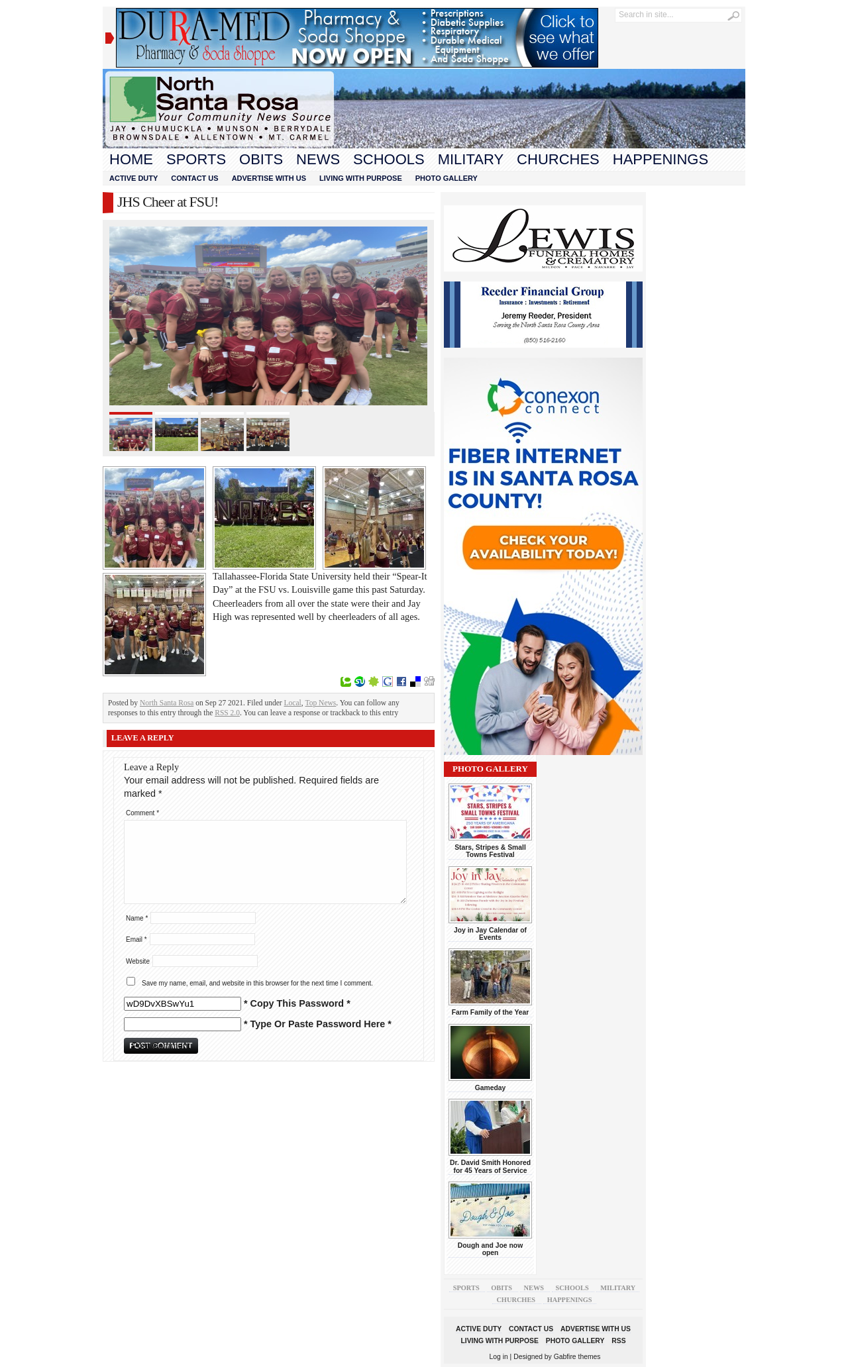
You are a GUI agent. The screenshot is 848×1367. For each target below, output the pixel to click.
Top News (321, 703)
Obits (261, 159)
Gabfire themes (577, 1356)
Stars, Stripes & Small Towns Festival (490, 851)
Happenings (660, 159)
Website (138, 961)
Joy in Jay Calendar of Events (490, 934)
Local (292, 703)
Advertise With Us (269, 178)
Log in (499, 1356)
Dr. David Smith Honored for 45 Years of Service (490, 1166)
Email (136, 939)
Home (131, 159)
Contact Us (194, 178)
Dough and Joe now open (490, 1249)
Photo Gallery (446, 178)
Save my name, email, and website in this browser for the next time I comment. (257, 983)
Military (471, 159)
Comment (142, 813)
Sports (196, 159)
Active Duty (133, 178)
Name (137, 918)
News (318, 159)
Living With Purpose (360, 178)
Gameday (490, 1087)
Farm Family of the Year (490, 1012)
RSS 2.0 (227, 713)
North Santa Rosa (166, 703)
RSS (618, 1340)
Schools (389, 159)
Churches (558, 159)
